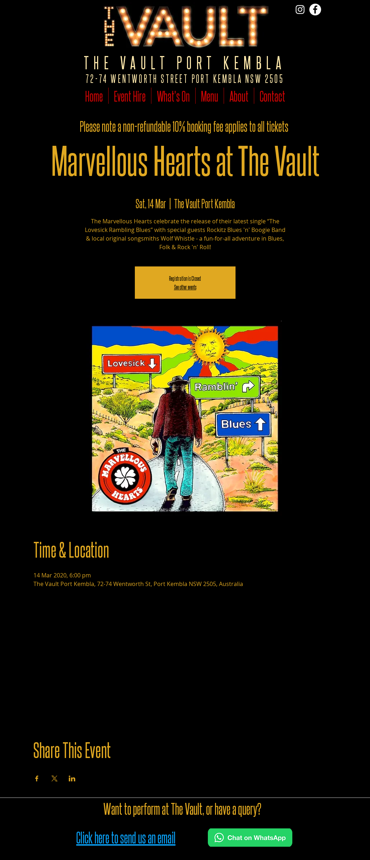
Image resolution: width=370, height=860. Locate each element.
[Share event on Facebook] (36, 778)
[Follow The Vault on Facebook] (315, 9)
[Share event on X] (54, 778)
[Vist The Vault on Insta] (300, 9)
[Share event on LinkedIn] (72, 778)
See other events (185, 286)
